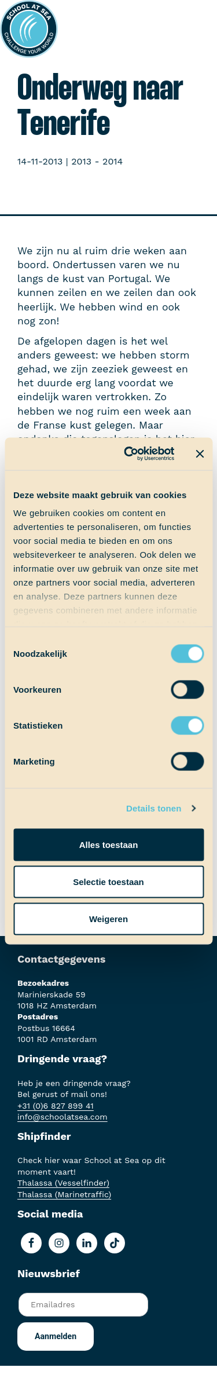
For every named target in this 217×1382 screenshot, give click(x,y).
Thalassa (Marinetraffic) (64, 1194)
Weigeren (108, 918)
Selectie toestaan (108, 881)
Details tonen (153, 808)
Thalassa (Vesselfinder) (63, 1182)
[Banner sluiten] (200, 453)
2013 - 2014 (97, 161)
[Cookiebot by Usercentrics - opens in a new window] (129, 454)
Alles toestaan (108, 844)
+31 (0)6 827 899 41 (55, 1105)
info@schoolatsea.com (62, 1116)
